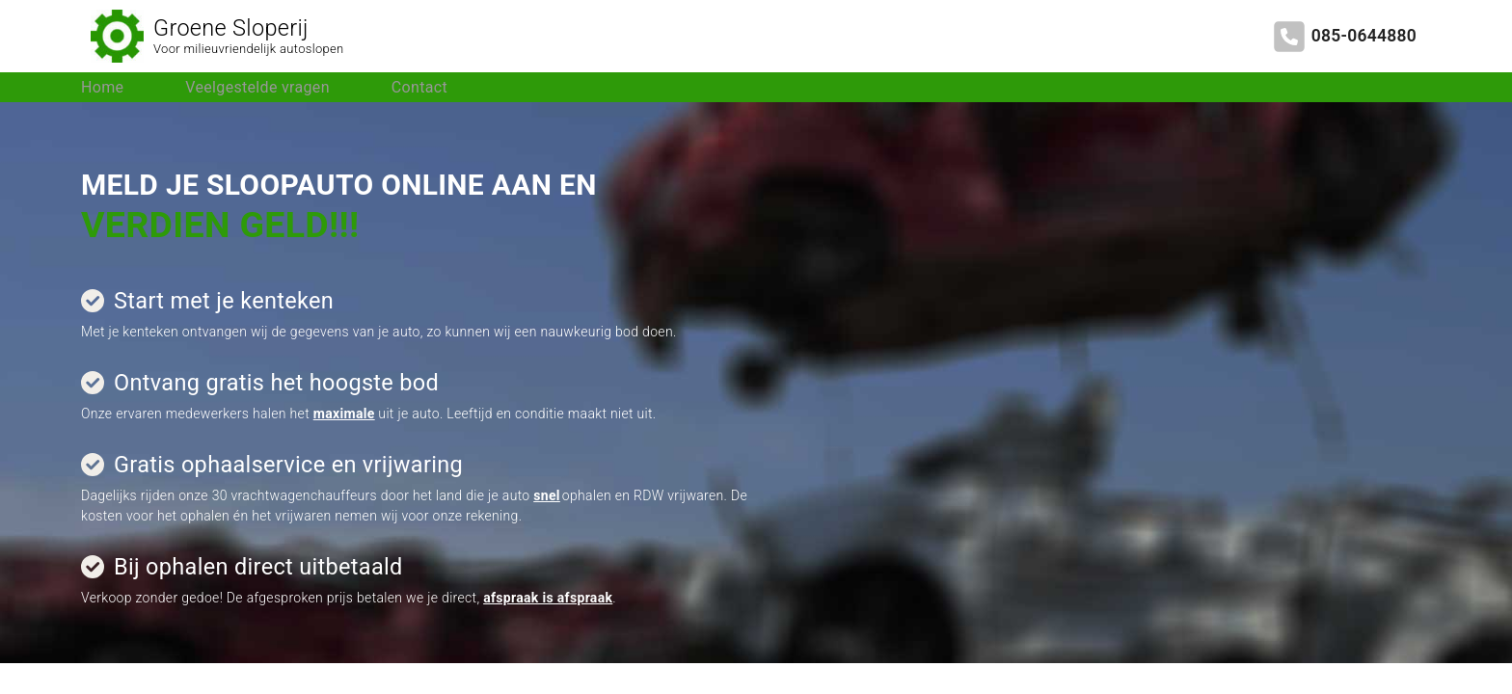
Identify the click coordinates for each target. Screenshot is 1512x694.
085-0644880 (1364, 35)
